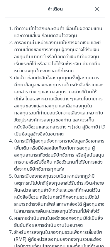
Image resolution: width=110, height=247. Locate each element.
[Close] (97, 9)
